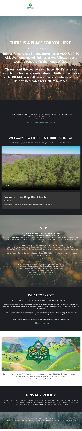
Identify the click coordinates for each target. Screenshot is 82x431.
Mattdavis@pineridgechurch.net (55, 261)
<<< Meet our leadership (41, 325)
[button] (30, 13)
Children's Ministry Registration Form (41, 381)
